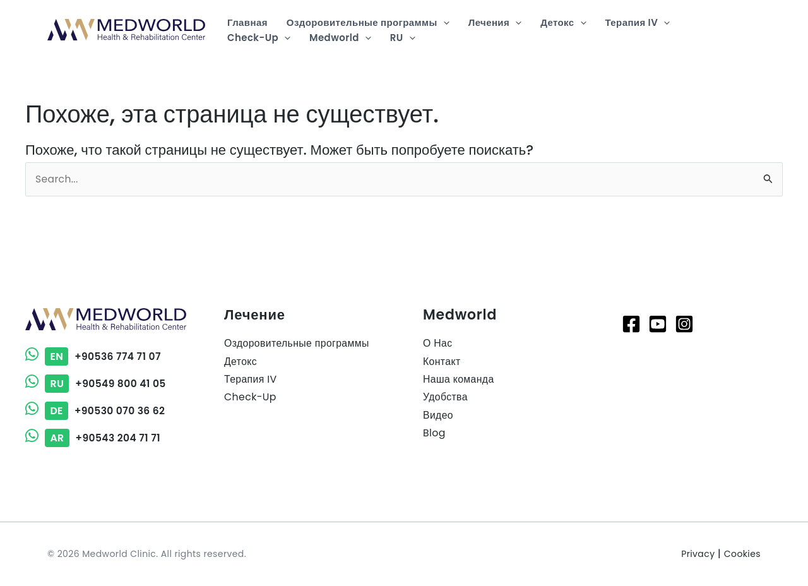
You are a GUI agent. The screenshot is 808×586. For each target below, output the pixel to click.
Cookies (742, 553)
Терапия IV (251, 380)
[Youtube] (657, 323)
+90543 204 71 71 (94, 438)
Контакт (442, 361)
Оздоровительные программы (297, 343)
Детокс (241, 361)
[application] (443, 22)
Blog (434, 434)
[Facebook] (631, 323)
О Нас (438, 343)
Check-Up (250, 398)
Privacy (698, 553)
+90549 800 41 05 (97, 383)
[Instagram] (684, 323)
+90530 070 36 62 (96, 411)
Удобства (445, 398)
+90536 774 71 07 (94, 356)
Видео (438, 416)
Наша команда (459, 380)
